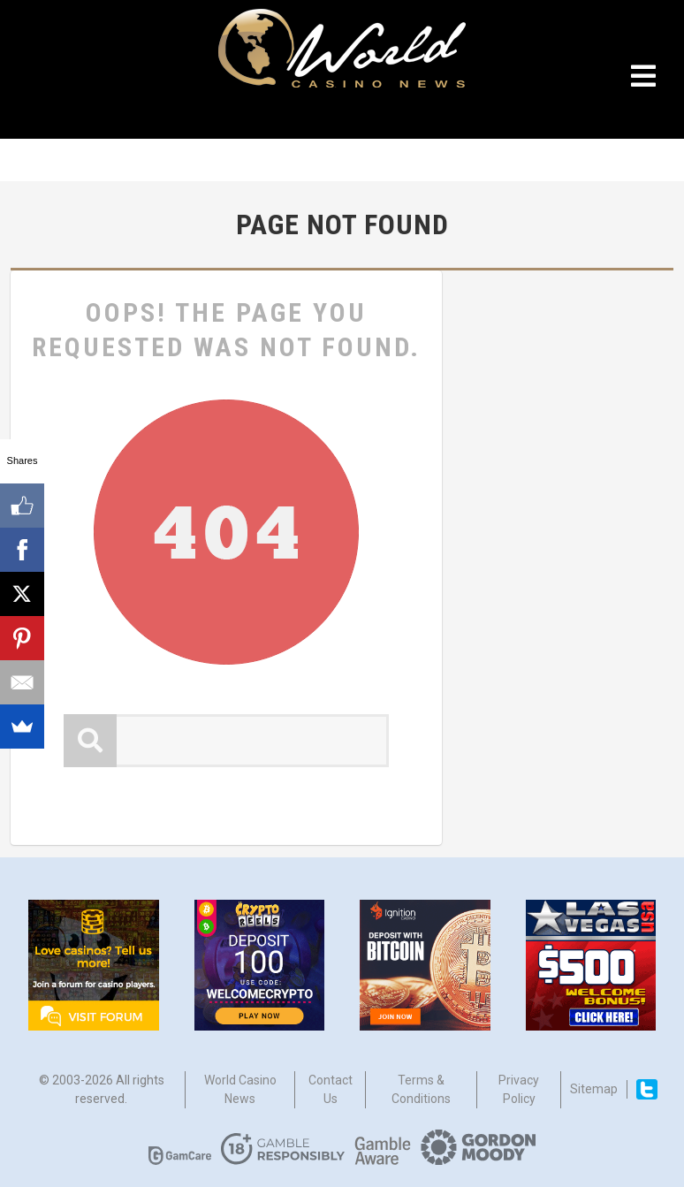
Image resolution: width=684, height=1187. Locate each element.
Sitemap (594, 1089)
